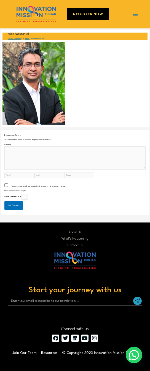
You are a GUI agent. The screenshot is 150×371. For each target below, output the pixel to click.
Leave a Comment (14, 38)
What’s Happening (75, 238)
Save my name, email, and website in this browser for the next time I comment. (39, 186)
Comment (8, 144)
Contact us (75, 245)
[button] (134, 355)
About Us (75, 232)
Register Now (88, 14)
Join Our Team (24, 353)
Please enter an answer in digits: (15, 191)
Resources (49, 353)
